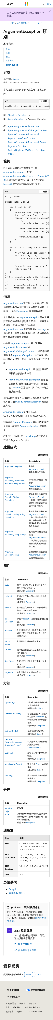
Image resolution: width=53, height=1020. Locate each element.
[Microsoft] (26, 4)
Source (8, 649)
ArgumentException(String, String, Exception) (15, 514)
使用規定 (10, 1011)
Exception (22, 114)
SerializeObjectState (8, 811)
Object (10, 114)
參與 (8, 1007)
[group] (26, 106)
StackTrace (9, 661)
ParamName (22, 311)
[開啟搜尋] (43, 3)
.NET (12, 23)
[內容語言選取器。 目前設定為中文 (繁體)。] (13, 990)
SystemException (15, 118)
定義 (8, 49)
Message (7, 183)
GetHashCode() (11, 731)
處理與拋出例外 (17, 893)
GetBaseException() (13, 713)
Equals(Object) (11, 702)
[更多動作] (47, 23)
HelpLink (8, 596)
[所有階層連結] (5, 23)
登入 (49, 3)
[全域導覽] (3, 3)
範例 (8, 53)
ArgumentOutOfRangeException (19, 351)
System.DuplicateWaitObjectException (26, 149)
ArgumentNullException (15, 347)
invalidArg (31, 436)
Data (7, 584)
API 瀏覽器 (22, 23)
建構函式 (10, 60)
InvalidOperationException (28, 401)
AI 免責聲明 (11, 1003)
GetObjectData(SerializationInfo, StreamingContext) (14, 742)
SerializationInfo (34, 747)
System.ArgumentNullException (23, 126)
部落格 (32, 1003)
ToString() (9, 775)
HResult (8, 607)
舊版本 (22, 1003)
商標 (19, 1011)
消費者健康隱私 (31, 1007)
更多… (11, 153)
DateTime (16, 387)
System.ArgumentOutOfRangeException (27, 130)
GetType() (9, 752)
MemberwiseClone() (13, 764)
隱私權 (16, 1007)
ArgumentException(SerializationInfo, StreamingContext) (15, 480)
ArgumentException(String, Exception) (12, 497)
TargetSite (9, 672)
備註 (8, 56)
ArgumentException (13, 171)
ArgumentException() (14, 466)
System (16, 79)
